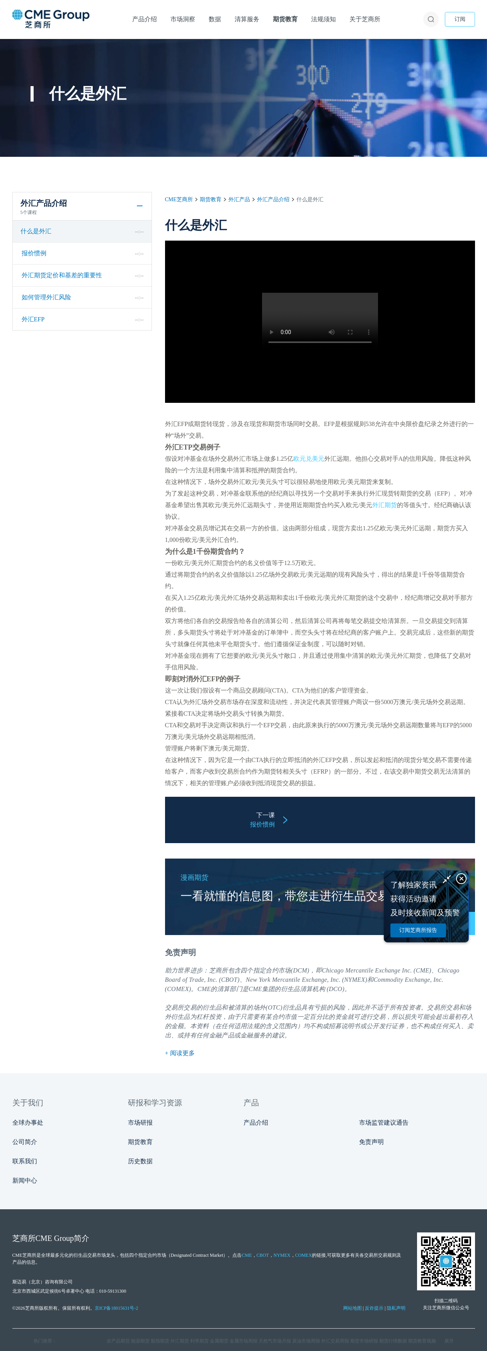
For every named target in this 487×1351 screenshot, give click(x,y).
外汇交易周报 (335, 1341)
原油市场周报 (306, 1341)
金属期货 (219, 1341)
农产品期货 (118, 1341)
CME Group (55, 1238)
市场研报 (140, 1122)
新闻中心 (24, 1180)
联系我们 (24, 1161)
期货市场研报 (364, 1341)
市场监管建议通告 (384, 1122)
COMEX (303, 1255)
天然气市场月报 (275, 1341)
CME (204, 989)
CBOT (263, 1255)
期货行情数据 (393, 1341)
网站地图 (352, 1308)
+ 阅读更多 (180, 1053)
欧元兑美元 (308, 458)
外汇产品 (239, 199)
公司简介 (24, 1142)
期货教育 (210, 199)
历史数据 (140, 1161)
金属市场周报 (243, 1341)
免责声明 (371, 1142)
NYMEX (282, 1255)
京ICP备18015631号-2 (116, 1308)
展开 (449, 1341)
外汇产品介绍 (273, 199)
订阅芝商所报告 (418, 930)
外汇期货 (384, 505)
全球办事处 (27, 1122)
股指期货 (160, 1341)
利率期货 (199, 1341)
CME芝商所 (179, 199)
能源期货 (140, 1341)
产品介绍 (256, 1122)
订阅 (460, 19)
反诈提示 (374, 1308)
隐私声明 (396, 1308)
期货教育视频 (422, 1341)
